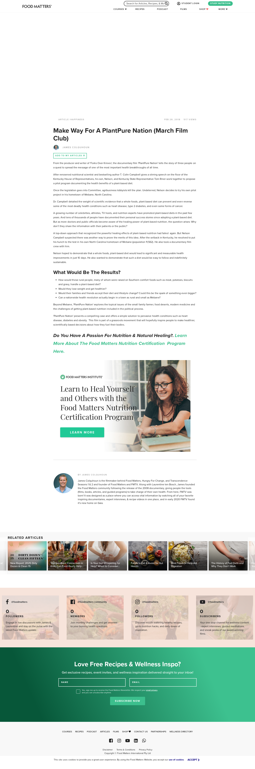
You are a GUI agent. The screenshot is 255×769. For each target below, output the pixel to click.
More (222, 9)
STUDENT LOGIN (187, 3)
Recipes (140, 9)
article (63, 119)
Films (183, 9)
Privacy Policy (145, 749)
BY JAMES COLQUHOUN (92, 475)
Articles (105, 731)
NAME (64, 682)
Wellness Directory (181, 731)
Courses (118, 9)
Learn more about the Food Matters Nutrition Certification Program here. (120, 343)
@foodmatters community (92, 602)
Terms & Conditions (126, 749)
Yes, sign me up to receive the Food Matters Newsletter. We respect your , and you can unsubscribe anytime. (120, 691)
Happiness (77, 119)
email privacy (151, 690)
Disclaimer (108, 749)
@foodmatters (19, 602)
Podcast (162, 9)
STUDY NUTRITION (220, 3)
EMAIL (136, 682)
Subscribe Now (127, 701)
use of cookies (176, 759)
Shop (204, 9)
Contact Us (141, 731)
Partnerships (158, 731)
